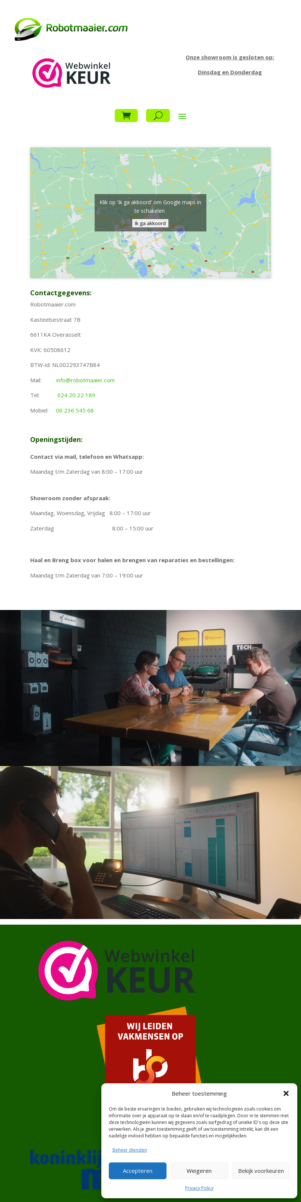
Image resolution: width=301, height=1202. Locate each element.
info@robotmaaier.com (85, 380)
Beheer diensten (130, 1150)
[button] (286, 1093)
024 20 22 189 (76, 395)
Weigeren (199, 1170)
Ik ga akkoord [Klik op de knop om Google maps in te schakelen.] (150, 223)
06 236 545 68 (75, 410)
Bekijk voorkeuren (261, 1170)
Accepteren (137, 1170)
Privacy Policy (199, 1188)
